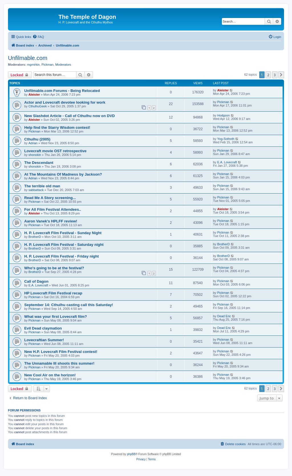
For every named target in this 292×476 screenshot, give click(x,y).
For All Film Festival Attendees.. (52, 209)
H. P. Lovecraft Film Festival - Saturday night (64, 244)
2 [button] (268, 74)
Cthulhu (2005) (37, 139)
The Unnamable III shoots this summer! (59, 363)
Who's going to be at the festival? (54, 268)
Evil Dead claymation (43, 328)
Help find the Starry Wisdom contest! (57, 127)
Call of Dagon (36, 281)
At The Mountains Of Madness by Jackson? (63, 174)
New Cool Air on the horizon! (50, 375)
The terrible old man (42, 186)
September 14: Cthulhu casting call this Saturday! (68, 305)
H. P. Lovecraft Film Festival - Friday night (61, 256)
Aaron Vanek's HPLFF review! (50, 221)
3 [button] (275, 74)
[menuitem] (38, 36)
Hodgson (223, 115)
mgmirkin (33, 64)
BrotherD (35, 236)
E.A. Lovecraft (227, 162)
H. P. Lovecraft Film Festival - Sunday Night (63, 233)
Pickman (47, 64)
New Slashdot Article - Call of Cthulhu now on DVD (69, 116)
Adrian (33, 143)
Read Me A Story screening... (50, 198)
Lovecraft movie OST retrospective (55, 151)
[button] (281, 74)
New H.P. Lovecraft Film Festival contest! (60, 352)
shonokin (35, 154)
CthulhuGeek (38, 106)
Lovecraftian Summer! (44, 340)
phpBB (131, 454)
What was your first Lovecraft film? (55, 316)
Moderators (63, 64)
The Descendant (38, 162)
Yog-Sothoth (225, 138)
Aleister (34, 94)
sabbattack (36, 190)
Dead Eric (224, 316)
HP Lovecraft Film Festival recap (53, 293)
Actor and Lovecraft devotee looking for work (64, 102)
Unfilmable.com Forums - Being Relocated (62, 91)
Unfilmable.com (27, 58)
